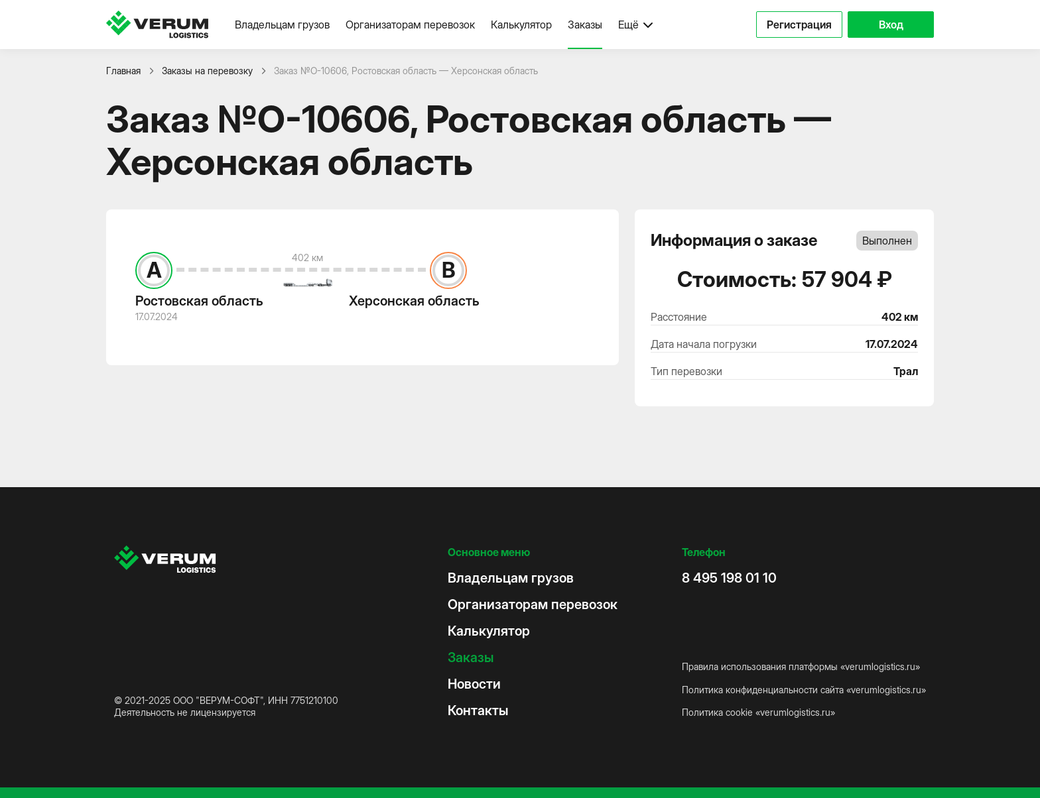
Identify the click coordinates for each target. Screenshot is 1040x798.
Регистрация (799, 24)
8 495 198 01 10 (729, 578)
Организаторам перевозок (410, 24)
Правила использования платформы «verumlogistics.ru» (801, 666)
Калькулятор (521, 24)
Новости (474, 684)
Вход (891, 24)
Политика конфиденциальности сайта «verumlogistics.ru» (804, 689)
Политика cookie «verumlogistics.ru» (758, 712)
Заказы (585, 24)
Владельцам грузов (282, 24)
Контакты (478, 710)
